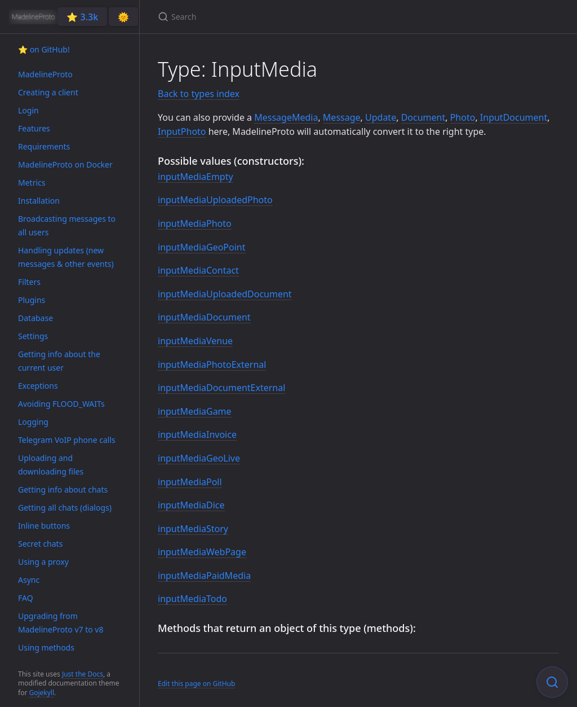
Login (28, 110)
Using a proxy (43, 561)
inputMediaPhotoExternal (212, 364)
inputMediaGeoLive (199, 458)
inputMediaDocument (204, 317)
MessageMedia (286, 117)
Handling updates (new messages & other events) (66, 257)
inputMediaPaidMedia (204, 575)
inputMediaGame (195, 411)
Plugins (31, 300)
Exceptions (38, 385)
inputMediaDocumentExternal (221, 387)
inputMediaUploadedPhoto (215, 200)
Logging (33, 421)
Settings (33, 336)
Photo (463, 117)
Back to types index (198, 93)
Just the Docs (82, 674)
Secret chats (40, 543)
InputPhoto (182, 131)
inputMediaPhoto (195, 223)
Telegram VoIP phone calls (67, 439)
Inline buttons (44, 525)
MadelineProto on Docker (65, 164)
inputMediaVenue (195, 341)
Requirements (44, 146)
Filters (29, 281)
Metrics (31, 182)
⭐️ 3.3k (82, 17)
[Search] (291, 16)
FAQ (25, 597)
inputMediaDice (191, 505)
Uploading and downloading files (50, 465)
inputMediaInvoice (197, 434)
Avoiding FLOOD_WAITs (61, 403)
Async (28, 579)
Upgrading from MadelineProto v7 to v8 (60, 623)
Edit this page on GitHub (196, 683)
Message (342, 117)
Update (380, 117)
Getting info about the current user (59, 361)
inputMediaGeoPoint (202, 247)
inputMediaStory (193, 528)
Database (35, 318)
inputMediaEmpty (195, 176)
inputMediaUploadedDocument (225, 294)
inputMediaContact (198, 270)
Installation (39, 200)
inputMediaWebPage (202, 552)
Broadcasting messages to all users (67, 225)
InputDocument (513, 117)
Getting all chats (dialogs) (65, 507)
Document (423, 117)
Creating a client (48, 92)
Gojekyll (41, 692)
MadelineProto (45, 74)
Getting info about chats (63, 489)
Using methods (46, 647)
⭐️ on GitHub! (44, 49)
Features (34, 128)
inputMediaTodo (192, 598)
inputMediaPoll (190, 482)
